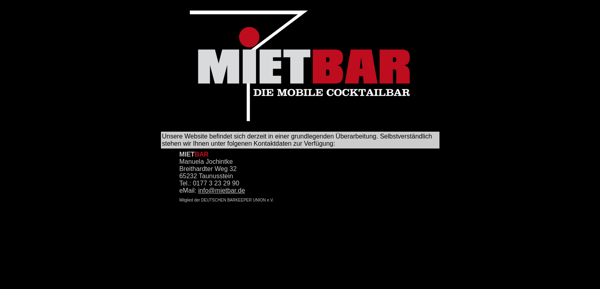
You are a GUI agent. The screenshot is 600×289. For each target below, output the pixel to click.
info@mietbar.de (221, 190)
